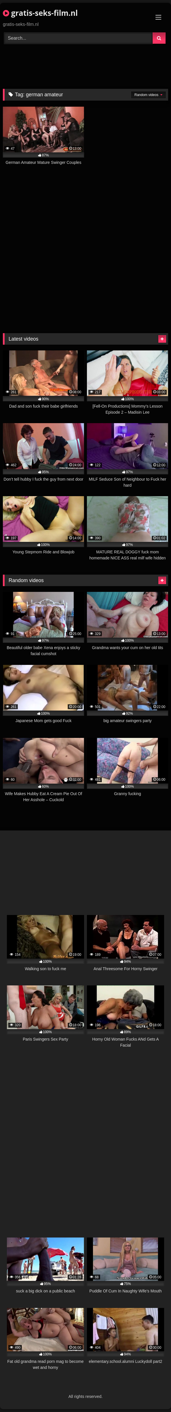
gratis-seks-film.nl (40, 13)
